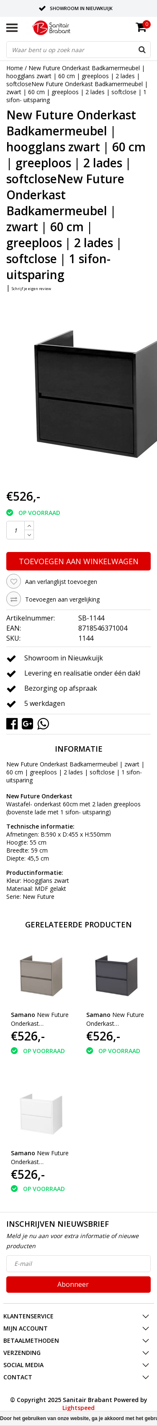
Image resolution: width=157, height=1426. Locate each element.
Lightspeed (78, 1408)
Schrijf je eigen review (31, 288)
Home (14, 68)
